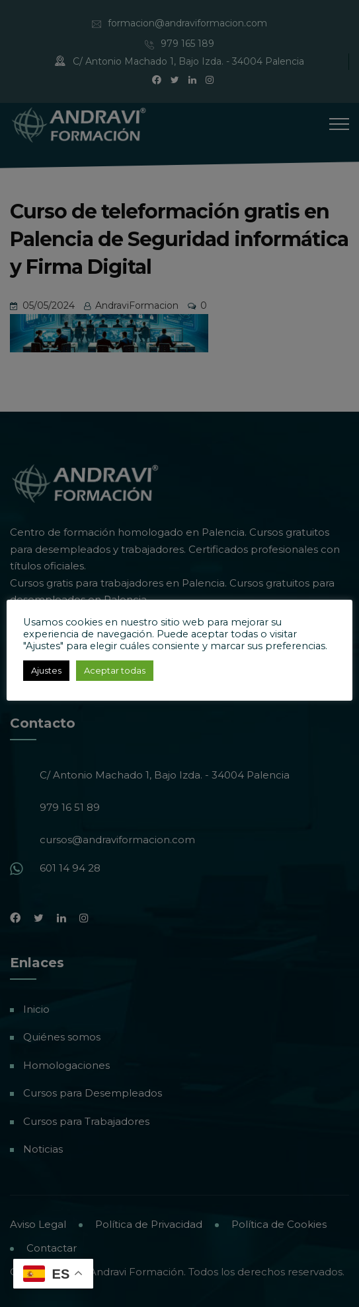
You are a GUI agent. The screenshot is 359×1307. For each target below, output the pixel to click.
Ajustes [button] (46, 670)
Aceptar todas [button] (114, 670)
